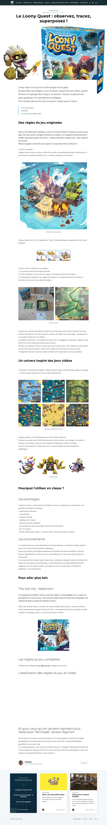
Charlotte (28, 762)
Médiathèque (38, 2)
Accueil (19, 2)
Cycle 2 (57, 12)
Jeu (52, 12)
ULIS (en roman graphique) (23, 801)
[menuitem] (18, 2)
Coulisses (84, 2)
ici (39, 744)
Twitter (90, 819)
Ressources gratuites (60, 2)
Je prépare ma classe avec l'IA (23, 789)
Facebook (85, 819)
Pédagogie (27, 2)
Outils (47, 2)
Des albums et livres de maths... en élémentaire (23, 795)
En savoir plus (84, 762)
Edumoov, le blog (14, 819)
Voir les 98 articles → (23, 809)
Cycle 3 (63, 12)
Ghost (95, 819)
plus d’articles (31, 764)
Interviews (74, 2)
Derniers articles (77, 819)
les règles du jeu (44, 666)
